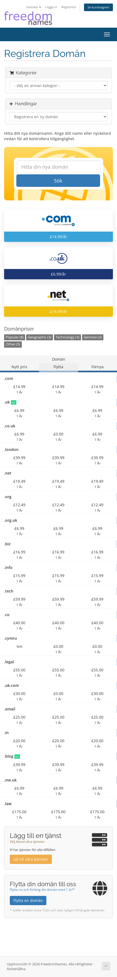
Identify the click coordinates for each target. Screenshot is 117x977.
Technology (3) (67, 337)
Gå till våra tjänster (30, 859)
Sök (58, 180)
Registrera (68, 7)
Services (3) (93, 337)
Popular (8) (14, 337)
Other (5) (13, 344)
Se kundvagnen (98, 7)
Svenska (33, 7)
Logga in (51, 7)
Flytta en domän (28, 900)
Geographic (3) (39, 337)
